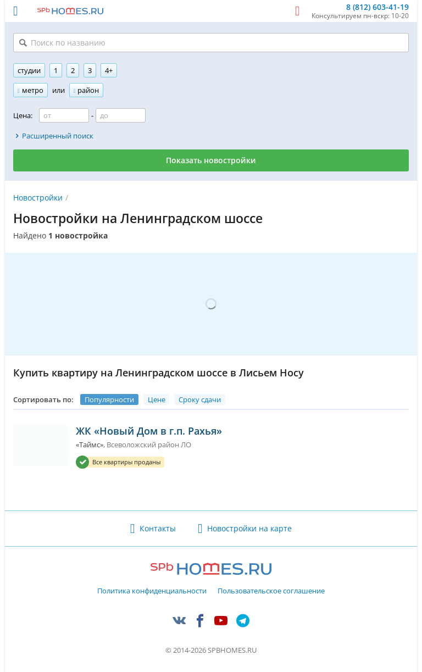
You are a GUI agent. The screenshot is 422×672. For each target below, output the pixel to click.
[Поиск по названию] (211, 42)
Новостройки (38, 197)
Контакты (158, 528)
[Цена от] (64, 115)
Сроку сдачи (200, 399)
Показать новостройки (211, 160)
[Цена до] (121, 115)
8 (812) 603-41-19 (377, 7)
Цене (156, 399)
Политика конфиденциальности (152, 591)
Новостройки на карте (249, 528)
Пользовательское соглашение (271, 591)
